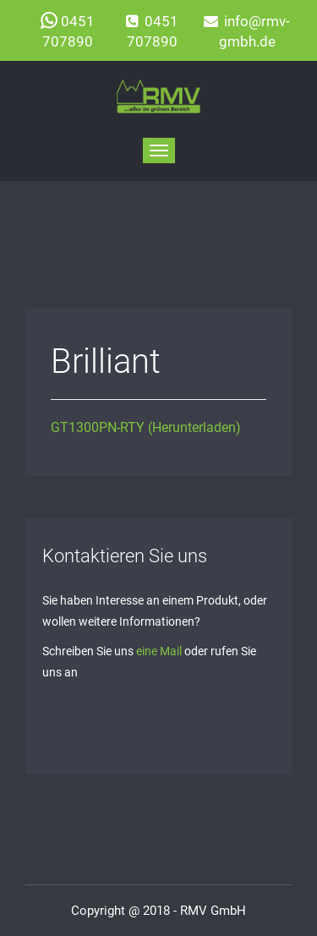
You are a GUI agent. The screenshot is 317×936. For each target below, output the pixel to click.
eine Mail (159, 651)
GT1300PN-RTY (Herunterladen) (146, 427)
